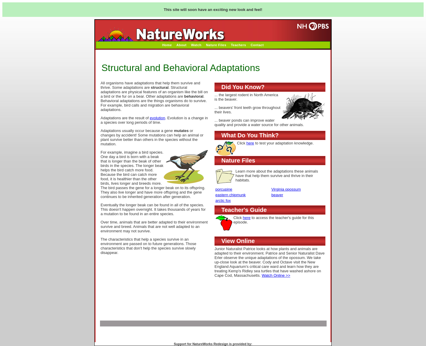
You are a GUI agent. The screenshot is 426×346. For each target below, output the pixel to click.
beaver (277, 195)
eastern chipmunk (230, 195)
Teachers (238, 45)
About (181, 45)
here (250, 143)
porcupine (223, 189)
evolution (157, 118)
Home (167, 45)
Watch (196, 45)
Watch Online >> (276, 275)
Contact (257, 45)
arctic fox (223, 200)
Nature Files (216, 45)
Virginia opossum (286, 189)
